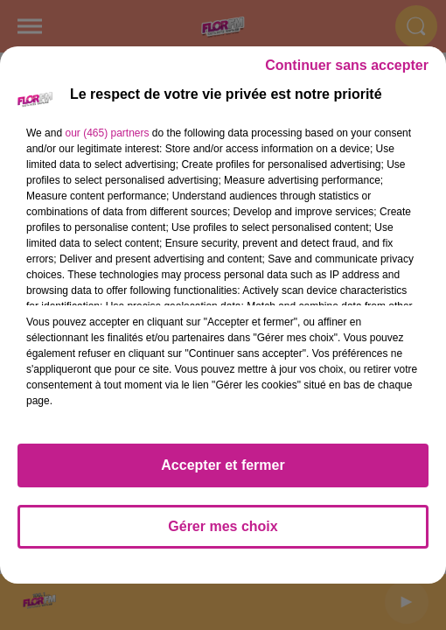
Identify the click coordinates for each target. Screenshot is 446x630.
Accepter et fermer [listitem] (222, 465)
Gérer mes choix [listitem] (222, 526)
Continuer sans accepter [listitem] (347, 65)
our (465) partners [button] (107, 133)
